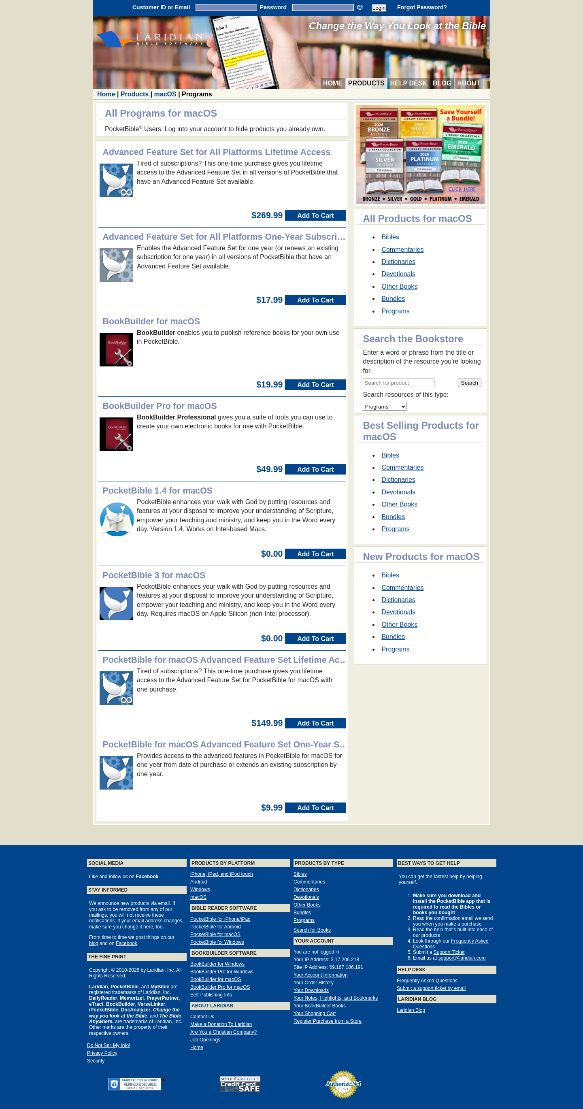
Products (366, 83)
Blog (442, 83)
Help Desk (408, 83)
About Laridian (212, 1006)
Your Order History (314, 983)
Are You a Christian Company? (223, 1032)
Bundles (393, 298)
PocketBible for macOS (215, 934)
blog (93, 943)
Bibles (390, 237)
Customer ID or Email (161, 7)
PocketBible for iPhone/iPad (220, 919)
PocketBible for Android (215, 927)
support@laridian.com (462, 958)
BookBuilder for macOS (215, 979)
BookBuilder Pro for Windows (221, 972)
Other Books (399, 286)
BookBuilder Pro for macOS (220, 987)
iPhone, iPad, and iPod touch (221, 874)
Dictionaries (398, 261)
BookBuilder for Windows (217, 964)
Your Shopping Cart (315, 1013)
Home (333, 83)
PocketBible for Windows (217, 942)
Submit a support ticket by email (431, 988)
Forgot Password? (422, 7)
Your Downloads (311, 990)
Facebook (126, 943)
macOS (165, 94)
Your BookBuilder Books (320, 1006)
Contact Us (202, 1017)
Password (273, 7)
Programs (395, 311)
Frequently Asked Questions (427, 980)
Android (198, 882)
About (468, 83)
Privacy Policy (102, 1053)
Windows (200, 889)
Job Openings (205, 1040)
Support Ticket (449, 952)
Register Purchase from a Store (328, 1021)
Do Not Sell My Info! (108, 1045)
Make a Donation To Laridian (221, 1024)
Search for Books (312, 930)
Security (95, 1061)
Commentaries (402, 249)
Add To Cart (315, 215)
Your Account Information (321, 975)
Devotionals (398, 273)
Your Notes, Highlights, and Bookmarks (336, 998)
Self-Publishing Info (211, 995)
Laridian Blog (411, 1010)
